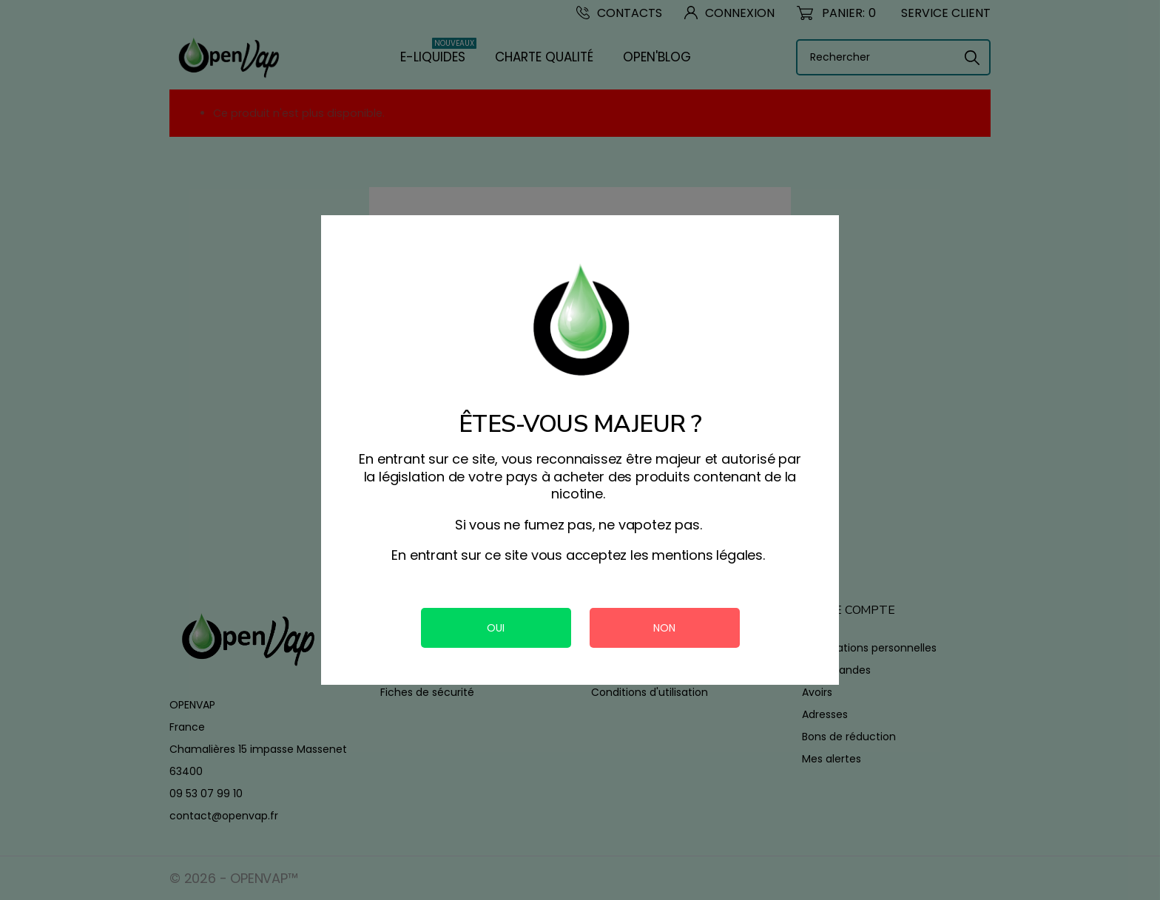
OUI (496, 627)
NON (664, 627)
